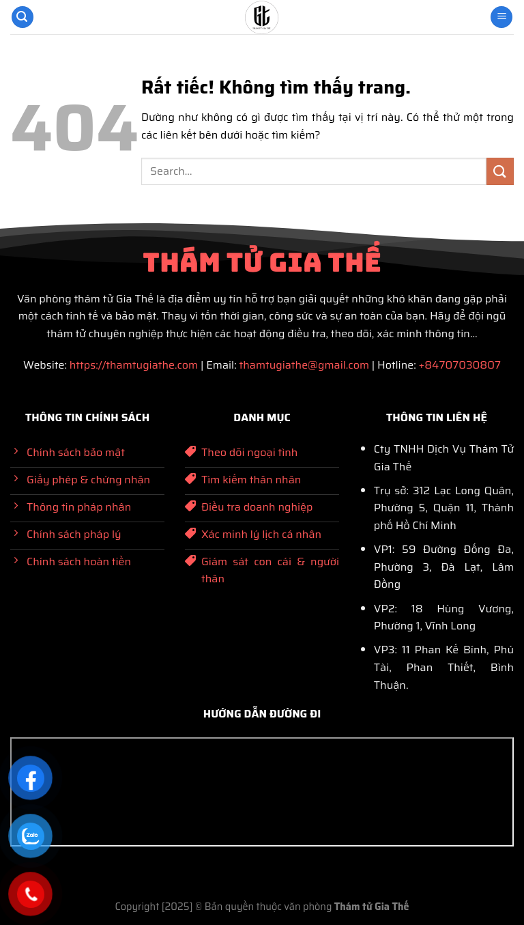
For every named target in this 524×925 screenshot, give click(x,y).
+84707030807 (460, 364)
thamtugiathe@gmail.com (304, 364)
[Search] (22, 17)
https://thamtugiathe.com (134, 364)
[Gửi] (500, 171)
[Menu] (501, 17)
